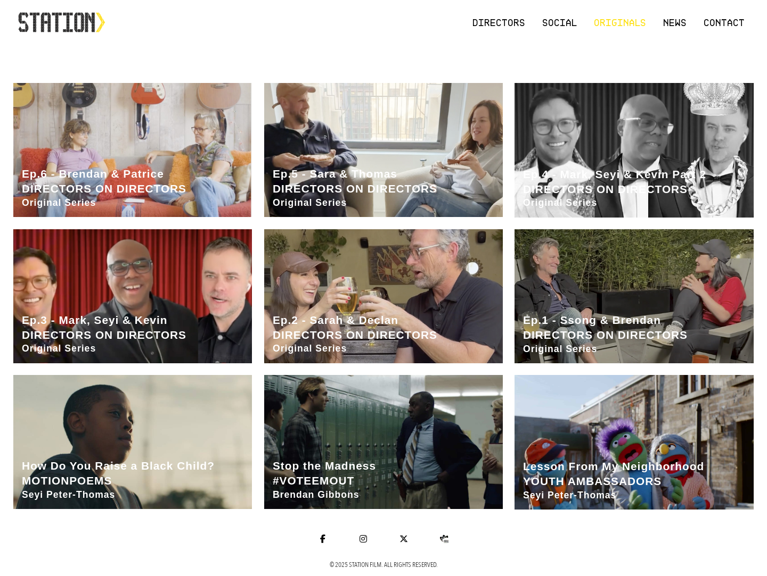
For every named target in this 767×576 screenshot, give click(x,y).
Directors (499, 22)
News (675, 22)
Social (560, 22)
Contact (724, 22)
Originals (620, 22)
